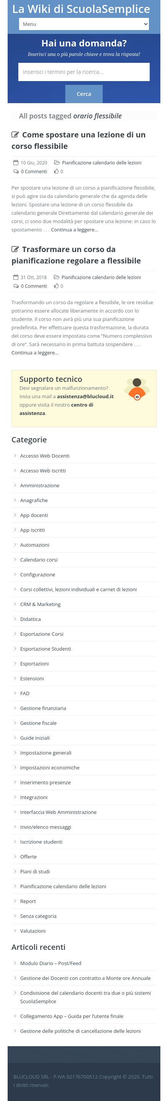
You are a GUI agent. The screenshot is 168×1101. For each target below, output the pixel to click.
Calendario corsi (39, 559)
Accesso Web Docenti (44, 455)
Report (28, 901)
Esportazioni (34, 663)
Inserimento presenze (45, 782)
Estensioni (32, 678)
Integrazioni (34, 797)
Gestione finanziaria (43, 708)
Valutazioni (33, 930)
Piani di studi (35, 871)
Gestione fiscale (38, 723)
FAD (24, 693)
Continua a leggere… (75, 229)
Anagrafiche (34, 500)
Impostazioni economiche (49, 767)
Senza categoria (38, 916)
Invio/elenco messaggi (45, 826)
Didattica (30, 619)
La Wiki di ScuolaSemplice (81, 8)
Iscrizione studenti (41, 841)
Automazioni (34, 544)
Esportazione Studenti (45, 648)
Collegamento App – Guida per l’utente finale (71, 1016)
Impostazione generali (45, 752)
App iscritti (32, 530)
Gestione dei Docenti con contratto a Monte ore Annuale (85, 978)
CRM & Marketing (40, 604)
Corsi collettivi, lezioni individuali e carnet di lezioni (78, 589)
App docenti (34, 515)
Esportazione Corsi (41, 633)
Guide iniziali (35, 737)
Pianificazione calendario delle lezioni (102, 163)
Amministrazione (40, 485)
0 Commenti (34, 171)
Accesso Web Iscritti (43, 470)
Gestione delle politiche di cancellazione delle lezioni (80, 1031)
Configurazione (37, 574)
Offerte (28, 856)
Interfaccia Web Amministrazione (58, 812)
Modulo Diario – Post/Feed (50, 963)
